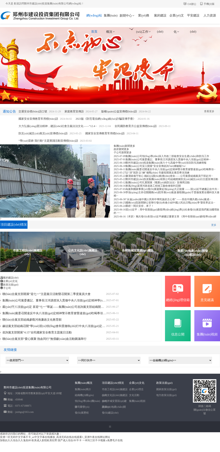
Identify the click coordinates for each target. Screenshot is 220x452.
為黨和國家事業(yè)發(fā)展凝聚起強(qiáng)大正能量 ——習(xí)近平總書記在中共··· (172, 189)
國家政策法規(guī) (166, 389)
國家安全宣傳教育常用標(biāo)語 (38, 118)
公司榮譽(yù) (82, 407)
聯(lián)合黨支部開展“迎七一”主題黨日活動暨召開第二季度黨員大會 (46, 294)
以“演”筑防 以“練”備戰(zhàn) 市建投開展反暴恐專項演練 (157, 172)
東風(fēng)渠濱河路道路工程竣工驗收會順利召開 (153, 185)
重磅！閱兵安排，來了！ (140, 206)
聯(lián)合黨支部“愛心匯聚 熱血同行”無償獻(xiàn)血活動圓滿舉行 (44, 338)
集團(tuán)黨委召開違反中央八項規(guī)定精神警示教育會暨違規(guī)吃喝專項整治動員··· (59, 313)
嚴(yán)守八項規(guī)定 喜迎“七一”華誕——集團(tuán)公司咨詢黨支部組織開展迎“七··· (57, 306)
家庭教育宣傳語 (74, 111)
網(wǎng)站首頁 (94, 19)
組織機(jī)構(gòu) (84, 395)
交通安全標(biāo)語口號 (33, 111)
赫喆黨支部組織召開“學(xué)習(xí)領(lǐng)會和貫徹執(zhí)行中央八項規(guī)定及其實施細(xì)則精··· (65, 326)
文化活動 (134, 395)
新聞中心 (127, 15)
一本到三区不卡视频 (93, 440)
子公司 (7, 288)
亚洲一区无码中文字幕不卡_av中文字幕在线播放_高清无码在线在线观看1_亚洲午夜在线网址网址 (55, 437)
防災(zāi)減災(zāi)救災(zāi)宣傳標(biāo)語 (43, 133)
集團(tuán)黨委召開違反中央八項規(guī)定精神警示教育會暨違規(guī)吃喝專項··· (170, 169)
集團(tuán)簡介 (83, 389)
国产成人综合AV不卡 (70, 440)
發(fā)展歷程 (82, 412)
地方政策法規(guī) (166, 395)
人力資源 (209, 15)
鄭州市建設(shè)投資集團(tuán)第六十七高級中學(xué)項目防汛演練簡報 (166, 162)
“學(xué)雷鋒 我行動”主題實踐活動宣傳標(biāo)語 (48, 140)
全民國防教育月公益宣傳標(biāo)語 (136, 126)
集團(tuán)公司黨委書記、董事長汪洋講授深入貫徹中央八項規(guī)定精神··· (168, 159)
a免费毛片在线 (114, 440)
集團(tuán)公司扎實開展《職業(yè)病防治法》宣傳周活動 (158, 182)
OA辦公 (192, 4)
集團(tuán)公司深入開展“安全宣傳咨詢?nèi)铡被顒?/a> (156, 166)
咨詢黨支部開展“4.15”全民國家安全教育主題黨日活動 (37, 332)
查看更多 (209, 111)
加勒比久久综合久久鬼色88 (15, 440)
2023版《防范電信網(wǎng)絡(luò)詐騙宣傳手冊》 (106, 118)
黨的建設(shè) (160, 19)
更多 (132, 146)
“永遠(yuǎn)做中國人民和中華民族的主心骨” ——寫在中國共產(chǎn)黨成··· (168, 199)
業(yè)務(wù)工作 (143, 19)
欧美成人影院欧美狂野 (44, 440)
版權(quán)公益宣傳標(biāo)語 (119, 111)
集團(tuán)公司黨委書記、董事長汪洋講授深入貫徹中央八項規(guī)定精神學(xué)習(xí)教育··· (62, 300)
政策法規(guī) (10, 284)
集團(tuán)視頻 (137, 401)
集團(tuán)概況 (111, 19)
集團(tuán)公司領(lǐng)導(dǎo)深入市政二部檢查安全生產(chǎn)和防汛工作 (167, 156)
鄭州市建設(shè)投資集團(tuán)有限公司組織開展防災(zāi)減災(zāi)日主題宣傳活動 (172, 179)
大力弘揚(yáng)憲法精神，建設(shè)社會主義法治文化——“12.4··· (58, 126)
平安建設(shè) (193, 19)
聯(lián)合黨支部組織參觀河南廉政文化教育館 (32, 319)
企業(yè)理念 (136, 389)
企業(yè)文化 (176, 19)
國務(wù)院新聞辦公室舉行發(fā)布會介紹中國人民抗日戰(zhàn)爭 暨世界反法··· (170, 202)
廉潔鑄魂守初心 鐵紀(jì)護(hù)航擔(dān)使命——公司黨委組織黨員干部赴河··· (169, 176)
